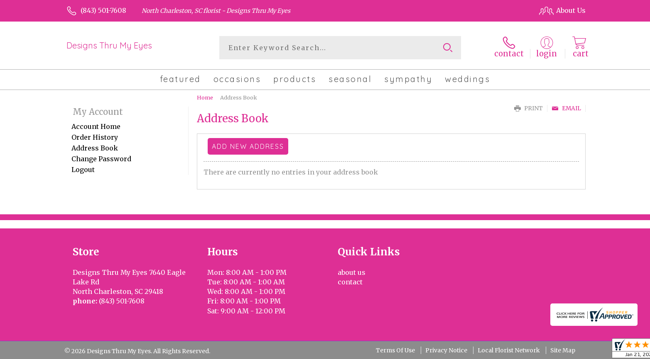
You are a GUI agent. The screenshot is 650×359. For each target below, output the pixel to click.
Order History (94, 137)
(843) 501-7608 (103, 10)
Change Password (101, 159)
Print (528, 108)
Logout (83, 169)
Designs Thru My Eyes (109, 45)
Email (566, 108)
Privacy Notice (446, 350)
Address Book (94, 148)
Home (205, 97)
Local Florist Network (509, 350)
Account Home (95, 126)
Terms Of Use (395, 350)
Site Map (562, 350)
